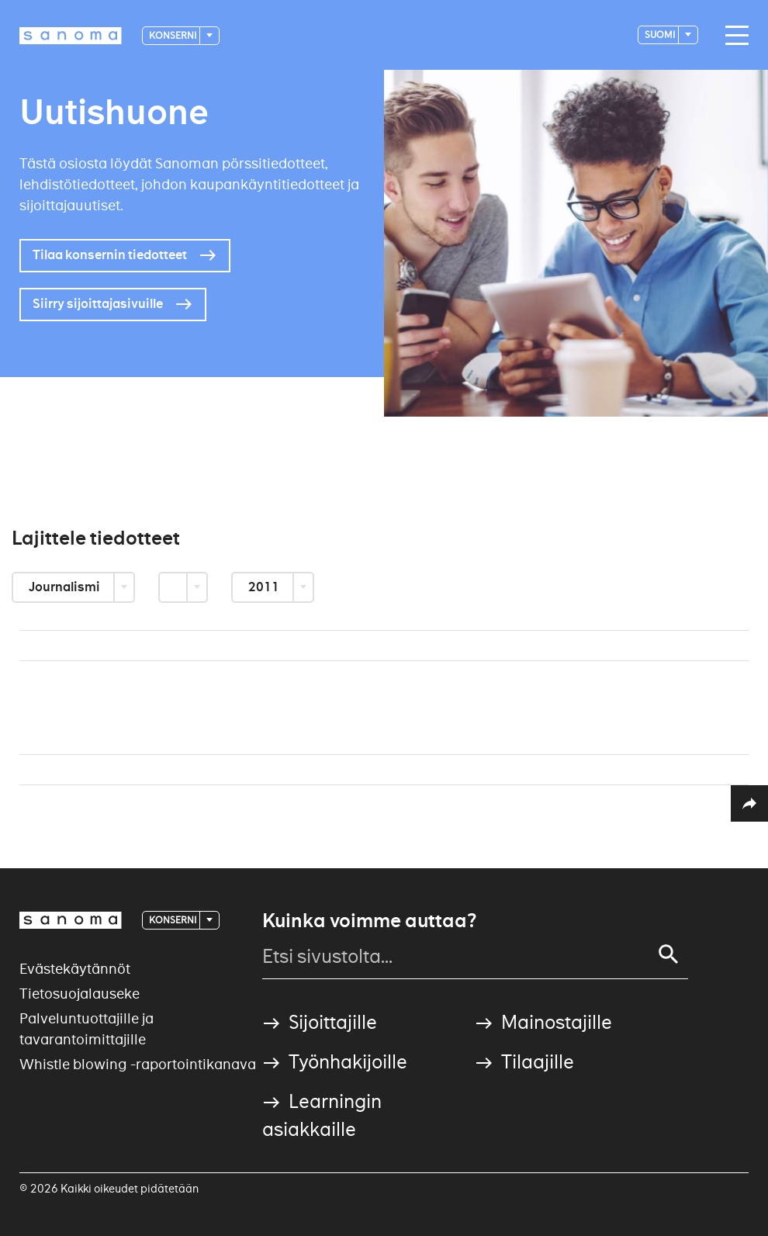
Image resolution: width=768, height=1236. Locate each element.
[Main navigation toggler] (733, 35)
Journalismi (65, 587)
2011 (265, 587)
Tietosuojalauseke (79, 993)
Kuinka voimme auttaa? (369, 921)
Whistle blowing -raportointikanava (137, 1064)
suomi (660, 34)
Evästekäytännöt (74, 969)
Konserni (173, 35)
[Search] (668, 954)
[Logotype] (70, 35)
